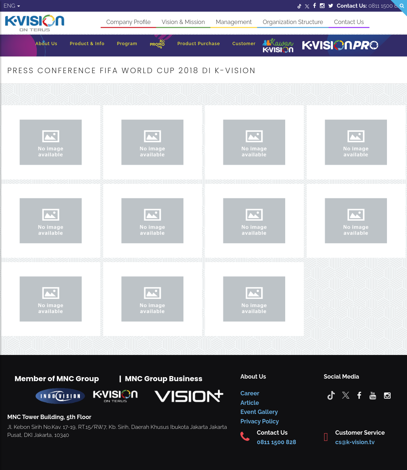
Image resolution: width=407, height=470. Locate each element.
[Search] (399, 8)
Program (127, 43)
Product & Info (87, 43)
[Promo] (157, 46)
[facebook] (359, 395)
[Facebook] (314, 6)
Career (249, 393)
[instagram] (387, 395)
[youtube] (372, 395)
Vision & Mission (183, 22)
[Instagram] (322, 6)
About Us (46, 43)
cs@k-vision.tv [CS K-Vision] (355, 442)
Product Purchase (198, 43)
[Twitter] (299, 6)
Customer (244, 43)
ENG (12, 6)
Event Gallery (259, 411)
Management (234, 22)
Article (249, 402)
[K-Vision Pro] (340, 46)
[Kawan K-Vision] (278, 46)
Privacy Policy (259, 421)
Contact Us (349, 22)
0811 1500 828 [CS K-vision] (276, 442)
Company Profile (128, 22)
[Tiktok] (331, 395)
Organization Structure (293, 22)
